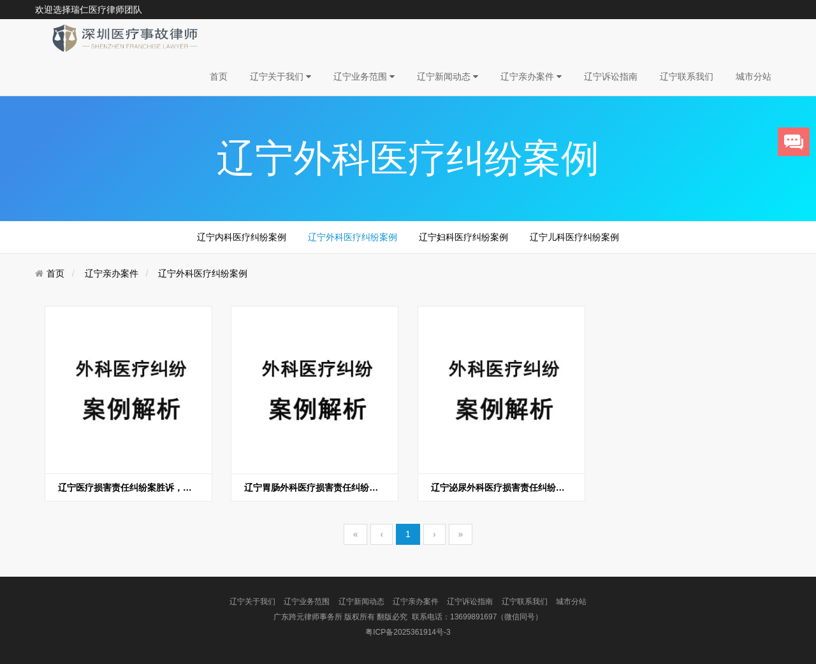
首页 (219, 76)
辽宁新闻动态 (447, 76)
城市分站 (753, 76)
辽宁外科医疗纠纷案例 (352, 237)
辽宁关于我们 (280, 76)
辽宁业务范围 (364, 76)
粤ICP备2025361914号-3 (407, 632)
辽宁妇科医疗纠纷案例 (463, 237)
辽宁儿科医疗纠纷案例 (574, 237)
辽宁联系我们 (686, 76)
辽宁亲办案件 (531, 76)
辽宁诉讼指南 (611, 76)
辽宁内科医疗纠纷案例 (241, 237)
